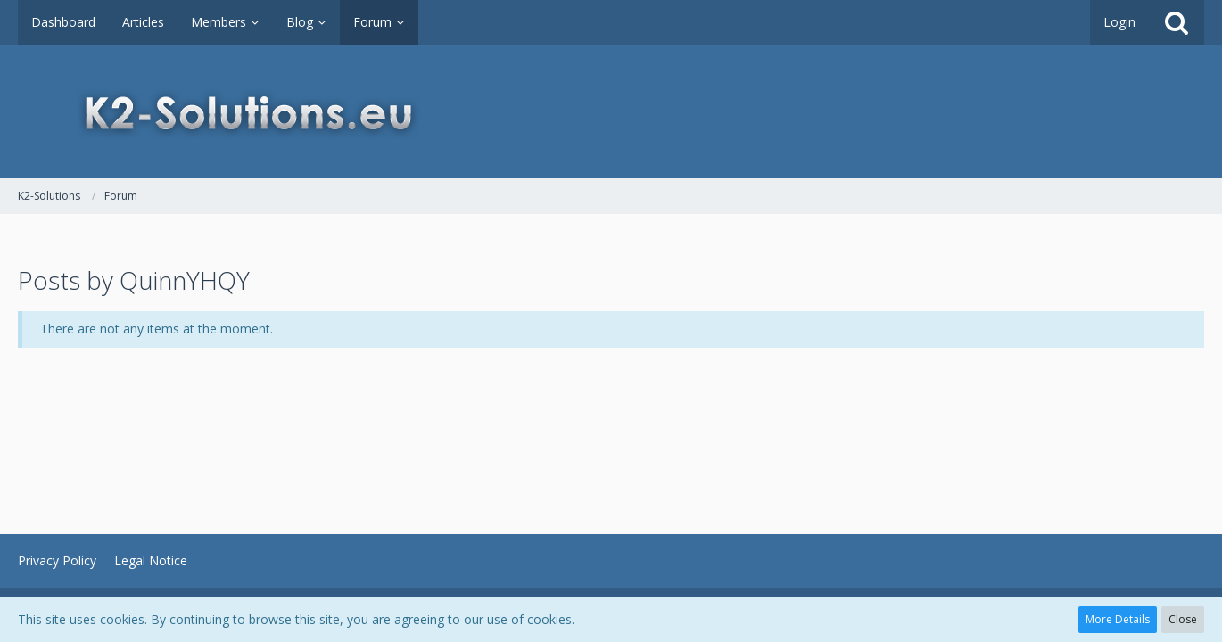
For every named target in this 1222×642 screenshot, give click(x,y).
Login (1119, 21)
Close (1182, 619)
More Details (1118, 619)
